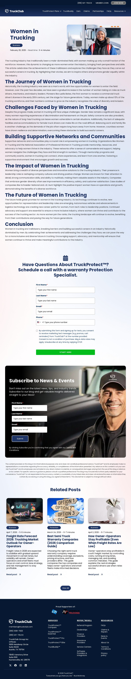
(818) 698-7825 (16, 631)
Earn (78, 11)
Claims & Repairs (105, 631)
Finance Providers (81, 635)
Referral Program (84, 625)
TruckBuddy (68, 11)
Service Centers (84, 647)
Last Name (41, 295)
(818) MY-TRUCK (16, 635)
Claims (87, 11)
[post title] (24, 542)
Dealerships (82, 630)
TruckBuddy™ (54, 647)
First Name (42, 284)
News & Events (104, 637)
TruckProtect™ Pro (56, 638)
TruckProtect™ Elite (56, 642)
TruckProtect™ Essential (54, 633)
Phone (39, 317)
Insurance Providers (81, 641)
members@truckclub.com (21, 627)
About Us (105, 642)
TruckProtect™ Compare (54, 626)
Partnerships (98, 11)
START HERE (65, 352)
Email (39, 306)
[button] (51, 11)
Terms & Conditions (106, 648)
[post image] (24, 511)
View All (65, 588)
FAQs (109, 11)
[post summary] (24, 561)
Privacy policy (104, 654)
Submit (20, 438)
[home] (14, 11)
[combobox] (40, 322)
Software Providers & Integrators (82, 653)
